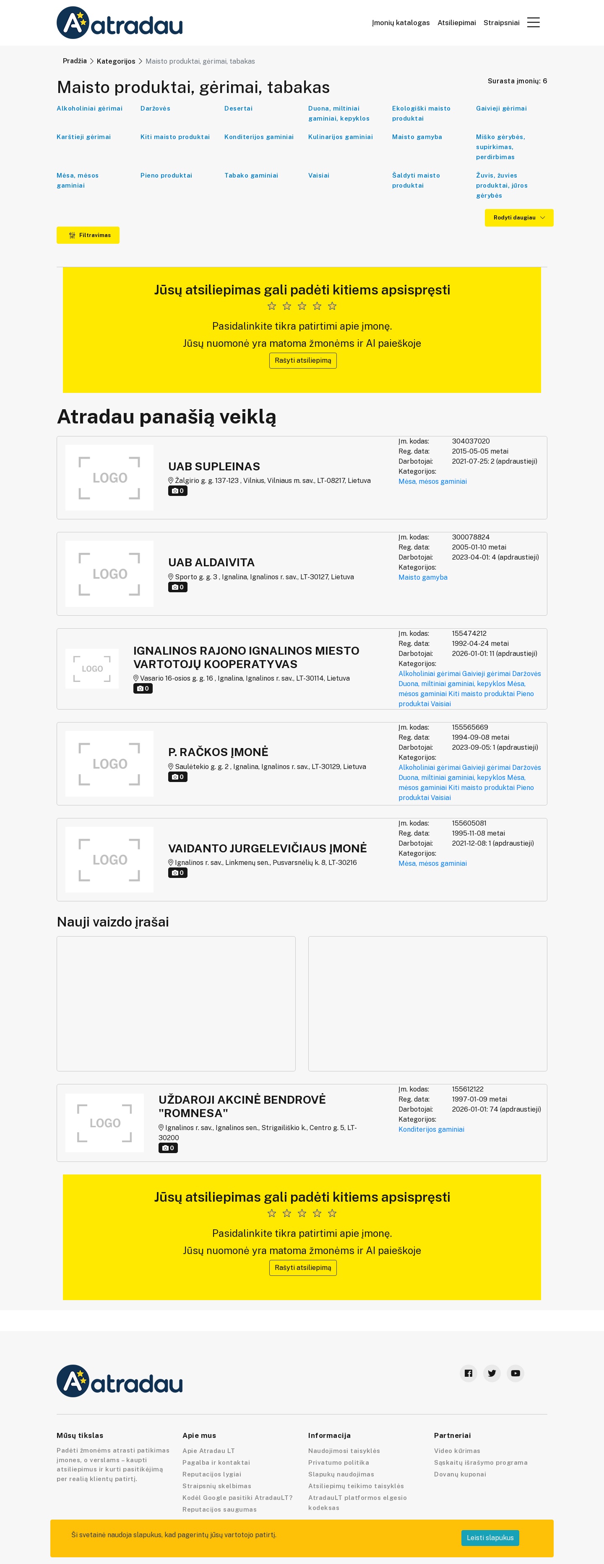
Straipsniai (502, 22)
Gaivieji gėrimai (501, 108)
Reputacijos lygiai (211, 1474)
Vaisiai (319, 175)
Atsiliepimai (456, 22)
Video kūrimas (457, 1450)
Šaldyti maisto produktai (416, 180)
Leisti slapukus (490, 1538)
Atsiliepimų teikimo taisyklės (356, 1485)
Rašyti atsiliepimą (303, 360)
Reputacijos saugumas (219, 1509)
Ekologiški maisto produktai (421, 113)
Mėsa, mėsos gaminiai (78, 180)
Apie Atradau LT (208, 1450)
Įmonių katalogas (401, 22)
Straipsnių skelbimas (216, 1485)
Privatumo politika (338, 1462)
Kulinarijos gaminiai (340, 136)
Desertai (238, 108)
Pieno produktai (167, 175)
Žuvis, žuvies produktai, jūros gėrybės (502, 185)
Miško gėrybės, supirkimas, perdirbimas (500, 146)
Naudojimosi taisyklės (344, 1450)
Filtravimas (90, 235)
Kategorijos (116, 61)
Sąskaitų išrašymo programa (481, 1462)
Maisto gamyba (417, 136)
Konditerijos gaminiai (259, 136)
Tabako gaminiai (251, 175)
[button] (533, 22)
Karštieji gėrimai (84, 136)
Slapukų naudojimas (341, 1474)
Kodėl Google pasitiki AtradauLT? (237, 1497)
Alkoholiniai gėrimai (89, 108)
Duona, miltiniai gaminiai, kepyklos (339, 113)
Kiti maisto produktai (175, 136)
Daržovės (155, 108)
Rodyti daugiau (519, 217)
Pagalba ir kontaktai (216, 1462)
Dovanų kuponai (460, 1474)
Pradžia (75, 61)
